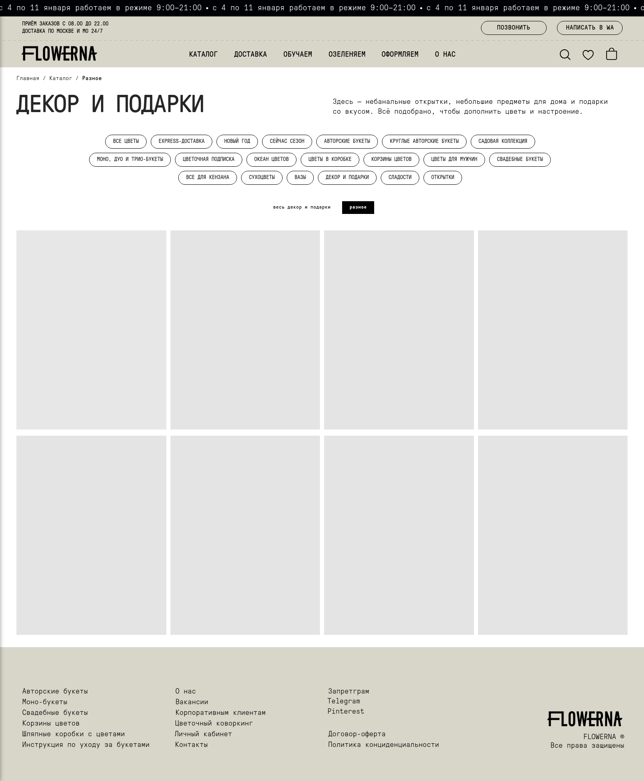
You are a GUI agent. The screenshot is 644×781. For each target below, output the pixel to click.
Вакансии (191, 702)
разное (358, 207)
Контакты (191, 745)
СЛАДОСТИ (400, 177)
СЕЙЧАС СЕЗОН (287, 141)
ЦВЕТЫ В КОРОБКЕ (330, 159)
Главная (27, 79)
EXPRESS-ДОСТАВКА (182, 141)
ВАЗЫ (300, 177)
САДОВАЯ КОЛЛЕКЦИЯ (502, 141)
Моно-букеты (44, 702)
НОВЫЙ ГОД (237, 141)
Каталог (60, 79)
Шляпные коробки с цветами (73, 734)
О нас (185, 692)
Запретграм (348, 692)
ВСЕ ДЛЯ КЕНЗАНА (207, 177)
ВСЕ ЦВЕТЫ (126, 141)
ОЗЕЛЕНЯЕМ (347, 55)
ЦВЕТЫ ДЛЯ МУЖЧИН (454, 159)
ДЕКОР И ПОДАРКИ (347, 177)
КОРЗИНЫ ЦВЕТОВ (391, 159)
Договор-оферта (357, 734)
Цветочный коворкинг (214, 724)
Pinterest (345, 712)
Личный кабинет (203, 734)
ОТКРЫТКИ (442, 177)
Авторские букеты (55, 692)
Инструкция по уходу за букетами (86, 745)
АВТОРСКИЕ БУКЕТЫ (347, 141)
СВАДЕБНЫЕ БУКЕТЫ (520, 159)
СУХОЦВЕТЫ (262, 177)
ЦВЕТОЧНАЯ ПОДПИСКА (209, 159)
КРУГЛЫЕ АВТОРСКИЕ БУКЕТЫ (424, 141)
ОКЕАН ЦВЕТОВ (271, 159)
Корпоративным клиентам (220, 713)
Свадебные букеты (55, 713)
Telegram (343, 701)
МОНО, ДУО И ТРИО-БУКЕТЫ (130, 159)
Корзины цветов (51, 724)
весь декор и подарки (302, 207)
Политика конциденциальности (383, 745)
